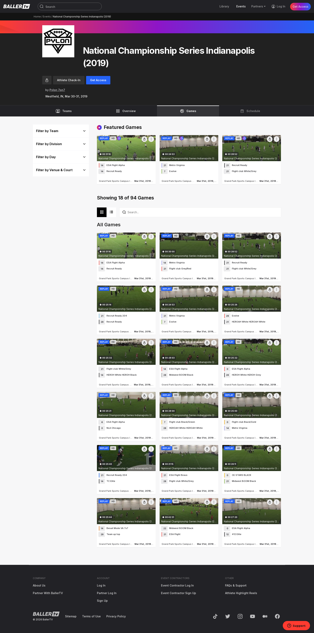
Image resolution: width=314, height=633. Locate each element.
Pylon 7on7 (57, 90)
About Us (39, 585)
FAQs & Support (236, 585)
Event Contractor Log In (177, 585)
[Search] (70, 6)
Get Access (300, 6)
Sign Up (102, 600)
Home (37, 16)
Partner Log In (107, 593)
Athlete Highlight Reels (241, 593)
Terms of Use (91, 616)
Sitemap (70, 616)
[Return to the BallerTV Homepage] (16, 6)
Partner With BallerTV (48, 593)
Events (47, 16)
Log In (101, 585)
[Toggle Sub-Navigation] (265, 6)
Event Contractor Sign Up (178, 593)
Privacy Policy (116, 616)
